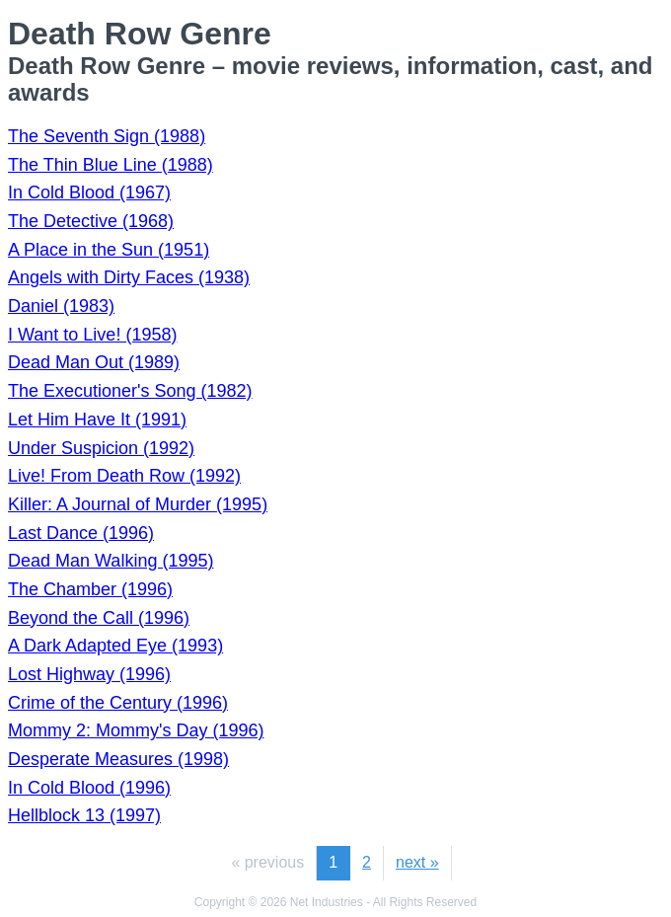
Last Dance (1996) (81, 533)
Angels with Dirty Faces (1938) (129, 277)
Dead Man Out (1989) (94, 362)
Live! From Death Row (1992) (124, 476)
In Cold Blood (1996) (89, 788)
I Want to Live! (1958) (92, 334)
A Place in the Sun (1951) (108, 250)
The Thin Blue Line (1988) (110, 165)
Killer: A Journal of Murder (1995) (137, 504)
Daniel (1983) (61, 306)
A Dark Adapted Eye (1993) (115, 645)
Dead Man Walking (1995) (110, 561)
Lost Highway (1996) (89, 674)
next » (417, 862)
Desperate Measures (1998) (118, 759)
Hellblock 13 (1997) (84, 815)
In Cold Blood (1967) (89, 192)
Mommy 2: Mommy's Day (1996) (135, 730)
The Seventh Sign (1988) (106, 136)
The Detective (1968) (91, 221)
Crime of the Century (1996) (118, 703)
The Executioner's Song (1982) (130, 391)
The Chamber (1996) (90, 589)
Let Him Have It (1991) (97, 419)
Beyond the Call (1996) (98, 618)
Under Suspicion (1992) (101, 448)
